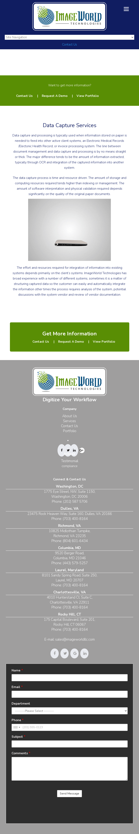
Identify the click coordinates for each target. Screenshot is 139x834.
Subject (18, 737)
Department (21, 703)
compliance (70, 466)
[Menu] (126, 8)
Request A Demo (54, 96)
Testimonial (69, 461)
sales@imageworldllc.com (75, 639)
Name (17, 670)
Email (17, 687)
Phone (18, 720)
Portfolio (69, 431)
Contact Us (69, 44)
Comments (21, 753)
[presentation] (43, 808)
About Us (69, 416)
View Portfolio (88, 96)
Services (69, 421)
